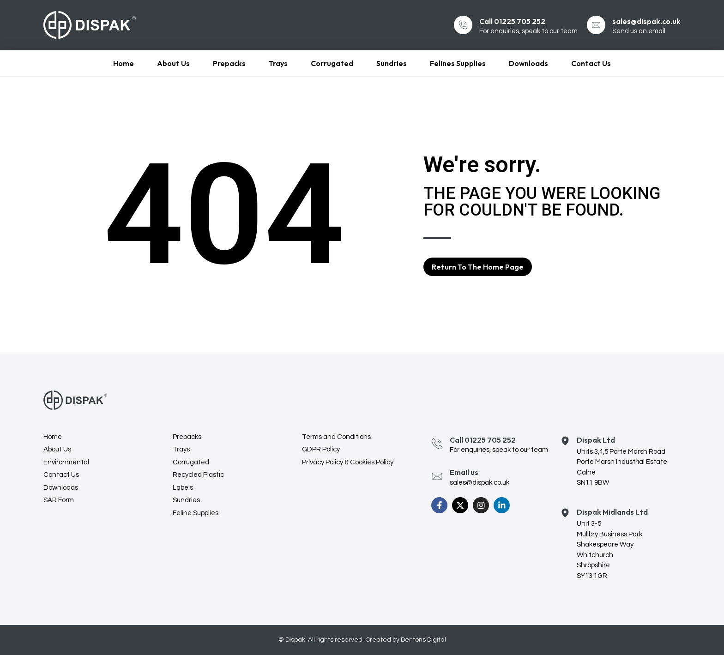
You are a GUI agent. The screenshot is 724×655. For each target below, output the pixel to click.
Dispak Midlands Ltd (612, 512)
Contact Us (591, 63)
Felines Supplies (458, 63)
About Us (173, 63)
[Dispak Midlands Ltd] (565, 510)
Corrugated (332, 63)
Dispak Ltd (596, 440)
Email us (464, 472)
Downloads (528, 63)
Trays (278, 63)
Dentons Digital (423, 640)
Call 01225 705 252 (512, 21)
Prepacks (229, 63)
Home (123, 63)
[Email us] (437, 476)
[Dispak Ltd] (565, 438)
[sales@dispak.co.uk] (596, 25)
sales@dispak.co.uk (646, 21)
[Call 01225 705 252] (463, 25)
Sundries (391, 63)
